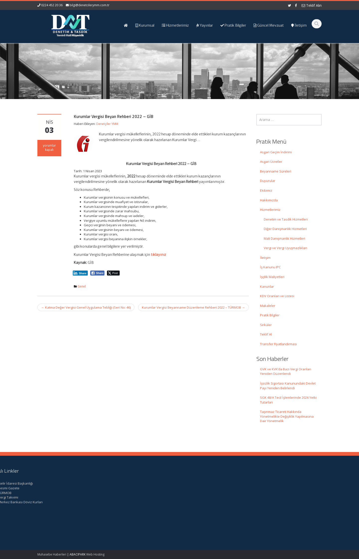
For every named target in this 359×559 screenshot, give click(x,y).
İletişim (265, 257)
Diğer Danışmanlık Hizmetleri (285, 228)
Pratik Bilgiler (269, 315)
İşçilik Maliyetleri (272, 277)
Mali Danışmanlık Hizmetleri (284, 238)
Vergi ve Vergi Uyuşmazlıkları (285, 248)
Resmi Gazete (273, 488)
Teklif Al (266, 334)
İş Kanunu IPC (270, 267)
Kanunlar (267, 286)
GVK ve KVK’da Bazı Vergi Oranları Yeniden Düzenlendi (285, 371)
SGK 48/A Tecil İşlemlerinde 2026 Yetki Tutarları (288, 399)
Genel (82, 286)
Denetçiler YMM (107, 124)
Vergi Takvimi (272, 497)
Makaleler (267, 305)
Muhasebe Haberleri (51, 554)
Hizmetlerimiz (270, 209)
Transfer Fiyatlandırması (278, 344)
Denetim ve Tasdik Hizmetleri (286, 219)
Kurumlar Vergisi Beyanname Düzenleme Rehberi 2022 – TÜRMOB (193, 307)
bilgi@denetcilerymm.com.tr (89, 5)
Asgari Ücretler (271, 161)
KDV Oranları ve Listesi (277, 296)
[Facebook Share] (97, 273)
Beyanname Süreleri (275, 171)
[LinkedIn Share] (80, 273)
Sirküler (266, 325)
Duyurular (267, 180)
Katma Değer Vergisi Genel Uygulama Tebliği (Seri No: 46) (86, 307)
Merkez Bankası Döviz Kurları (285, 502)
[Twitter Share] (113, 273)
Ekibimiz (266, 190)
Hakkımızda (269, 200)
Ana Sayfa (197, 483)
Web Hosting (95, 554)
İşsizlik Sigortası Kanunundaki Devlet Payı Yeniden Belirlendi (288, 385)
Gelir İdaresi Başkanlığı (280, 483)
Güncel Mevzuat (201, 497)
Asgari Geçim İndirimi (276, 152)
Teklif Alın (312, 5)
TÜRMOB (269, 493)
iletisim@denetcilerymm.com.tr (133, 511)
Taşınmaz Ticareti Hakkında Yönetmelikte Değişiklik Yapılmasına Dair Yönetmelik (287, 416)
